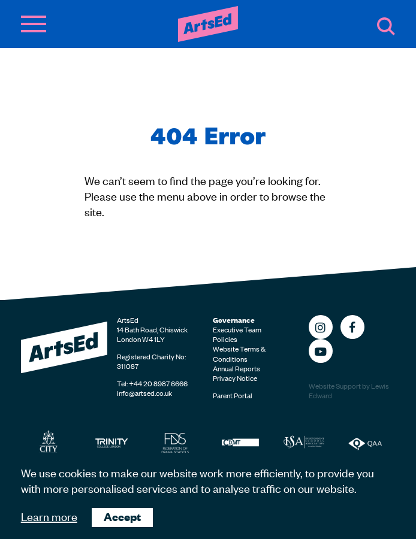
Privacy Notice (235, 378)
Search (386, 26)
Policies (225, 339)
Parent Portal (232, 395)
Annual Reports (236, 368)
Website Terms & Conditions (239, 353)
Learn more (49, 515)
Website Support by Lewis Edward (349, 391)
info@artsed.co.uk (144, 392)
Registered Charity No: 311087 (151, 361)
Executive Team (237, 329)
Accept (122, 516)
